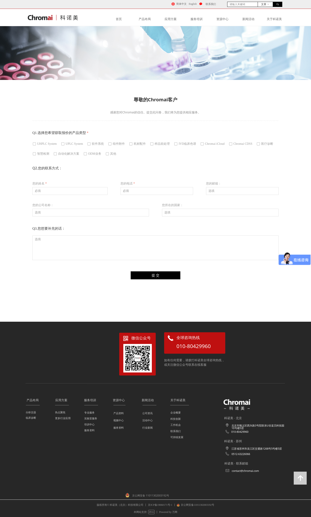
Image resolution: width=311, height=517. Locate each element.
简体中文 (181, 3)
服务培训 (196, 19)
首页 (119, 19)
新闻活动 (248, 19)
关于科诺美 (274, 19)
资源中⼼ (222, 19)
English (193, 3)
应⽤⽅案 (171, 19)
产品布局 (145, 19)
